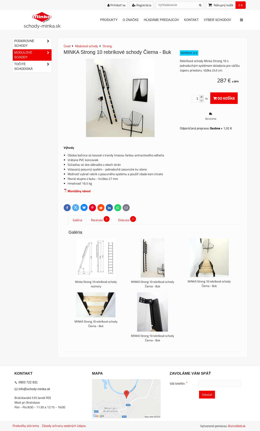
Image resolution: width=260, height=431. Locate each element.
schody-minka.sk (42, 26)
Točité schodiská (33, 66)
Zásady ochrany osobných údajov (64, 425)
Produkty (109, 20)
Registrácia (141, 5)
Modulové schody (33, 55)
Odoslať (207, 394)
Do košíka (224, 98)
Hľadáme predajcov (161, 20)
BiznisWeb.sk (237, 426)
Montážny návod (79, 191)
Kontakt (191, 20)
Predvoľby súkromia (26, 425)
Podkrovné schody (33, 43)
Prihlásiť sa (116, 5)
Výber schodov (217, 20)
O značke (131, 20)
